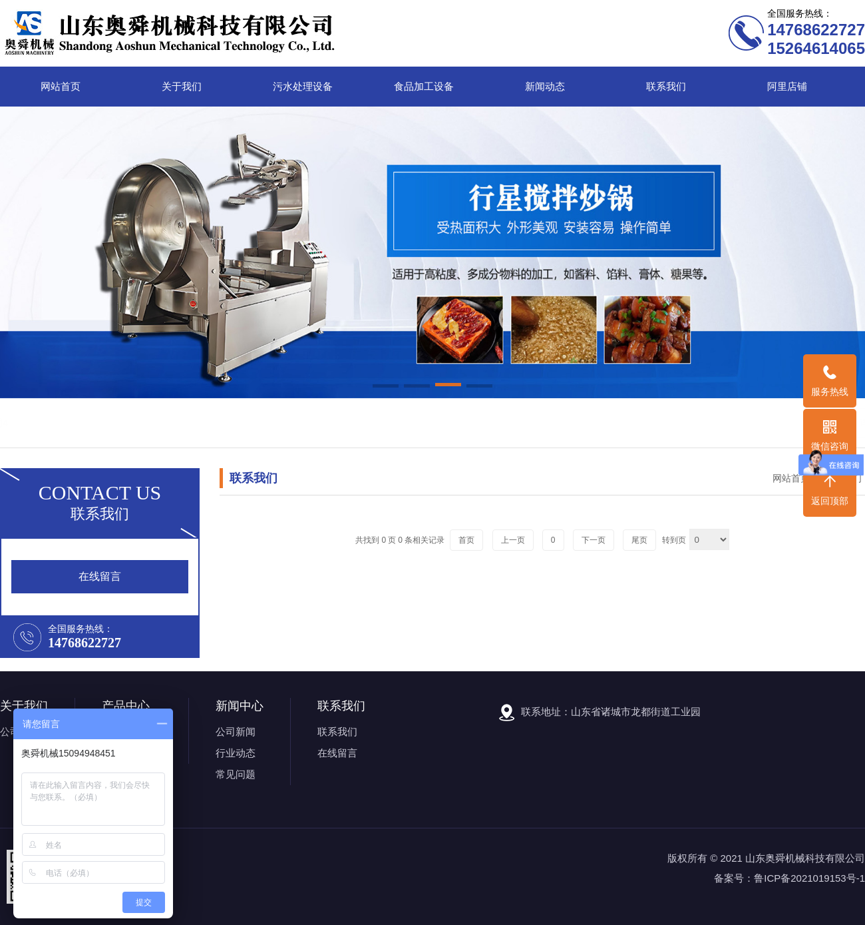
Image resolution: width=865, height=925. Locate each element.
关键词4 (217, 422)
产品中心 (126, 706)
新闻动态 (545, 86)
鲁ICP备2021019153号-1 (809, 878)
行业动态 (236, 753)
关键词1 (90, 422)
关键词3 (174, 422)
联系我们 (666, 86)
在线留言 (337, 753)
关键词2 (132, 422)
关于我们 (182, 86)
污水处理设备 (303, 86)
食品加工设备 (424, 86)
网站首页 (61, 86)
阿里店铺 (787, 86)
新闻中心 (239, 706)
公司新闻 (236, 731)
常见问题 (236, 774)
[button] (386, 387)
